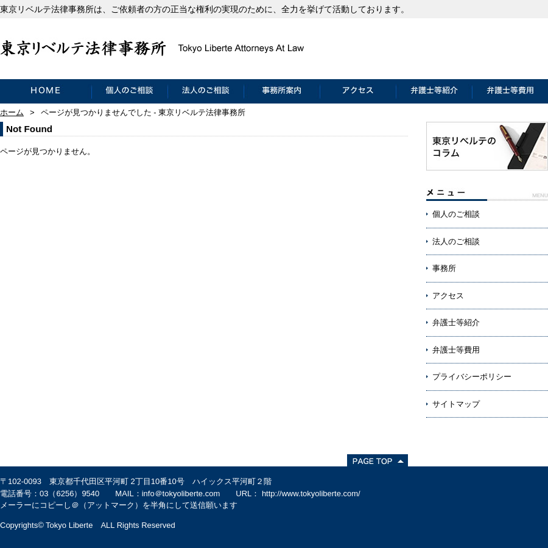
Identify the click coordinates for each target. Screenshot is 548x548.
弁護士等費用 (510, 91)
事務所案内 (282, 91)
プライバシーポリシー (471, 376)
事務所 (444, 268)
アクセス (358, 91)
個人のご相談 (129, 91)
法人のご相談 (205, 91)
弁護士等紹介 (434, 91)
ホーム (12, 112)
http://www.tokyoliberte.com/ (311, 493)
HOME (45, 91)
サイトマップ (456, 404)
